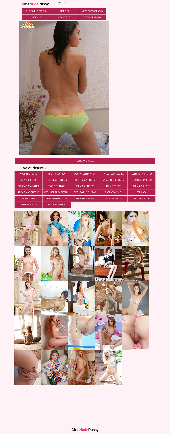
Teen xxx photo (141, 186)
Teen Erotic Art (141, 198)
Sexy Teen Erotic (28, 198)
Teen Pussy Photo (85, 180)
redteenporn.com (57, 198)
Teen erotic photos (141, 174)
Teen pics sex (113, 186)
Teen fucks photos (28, 192)
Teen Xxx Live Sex (85, 160)
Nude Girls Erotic (36, 11)
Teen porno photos (85, 192)
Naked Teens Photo (113, 180)
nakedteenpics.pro (113, 174)
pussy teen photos (85, 174)
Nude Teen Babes (85, 198)
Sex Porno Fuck (56, 204)
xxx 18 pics (64, 17)
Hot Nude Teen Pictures (57, 192)
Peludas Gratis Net (28, 186)
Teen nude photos (141, 180)
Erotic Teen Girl (57, 186)
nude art (36, 17)
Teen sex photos (85, 186)
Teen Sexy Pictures (56, 180)
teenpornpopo (92, 17)
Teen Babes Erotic (113, 198)
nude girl (64, 11)
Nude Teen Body (28, 174)
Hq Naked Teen (28, 180)
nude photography (92, 11)
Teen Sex (141, 192)
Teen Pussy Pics (57, 174)
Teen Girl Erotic (29, 204)
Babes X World (113, 192)
